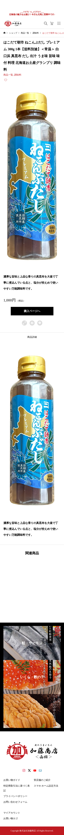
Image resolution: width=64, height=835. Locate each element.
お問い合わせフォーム (15, 802)
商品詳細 (32, 337)
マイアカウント (11, 813)
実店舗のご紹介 (42, 780)
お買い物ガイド (11, 780)
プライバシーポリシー (15, 796)
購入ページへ (32, 311)
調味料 (17, 75)
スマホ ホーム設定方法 (46, 786)
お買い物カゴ (10, 818)
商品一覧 (8, 75)
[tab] (32, 337)
